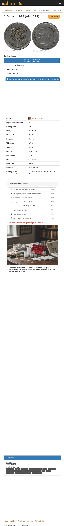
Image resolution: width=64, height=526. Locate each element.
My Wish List (12, 69)
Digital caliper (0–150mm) (32, 210)
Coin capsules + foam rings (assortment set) (32, 194)
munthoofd (38, 471)
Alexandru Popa (36, 473)
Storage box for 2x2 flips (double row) (32, 202)
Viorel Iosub (9, 471)
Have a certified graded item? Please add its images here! (31, 60)
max (14, 464)
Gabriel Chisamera (38, 118)
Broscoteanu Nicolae (20, 471)
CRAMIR (28, 473)
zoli (13, 469)
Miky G (48, 471)
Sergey (17, 469)
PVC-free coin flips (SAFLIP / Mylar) (32, 189)
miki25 (8, 469)
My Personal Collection (16, 65)
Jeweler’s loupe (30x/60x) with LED (32, 206)
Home (6, 521)
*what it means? (11, 174)
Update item (54, 17)
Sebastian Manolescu (35, 469)
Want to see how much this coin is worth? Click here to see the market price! (33, 79)
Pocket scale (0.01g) (32, 214)
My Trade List (12, 74)
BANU (44, 469)
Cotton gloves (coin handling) (32, 218)
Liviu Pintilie (51, 469)
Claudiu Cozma (20, 473)
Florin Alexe (24, 469)
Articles (12, 521)
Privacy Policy (39, 521)
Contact (30, 521)
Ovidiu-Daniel (10, 473)
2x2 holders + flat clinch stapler (32, 198)
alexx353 (30, 471)
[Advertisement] (32, 99)
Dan (44, 471)
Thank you (21, 521)
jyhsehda (8, 464)
